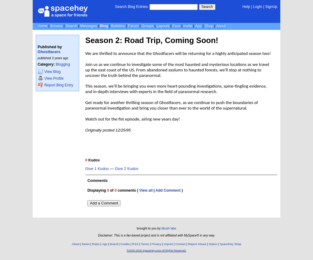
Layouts (162, 26)
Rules (96, 244)
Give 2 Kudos (126, 169)
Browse (56, 26)
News (86, 244)
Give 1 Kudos (97, 169)
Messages (88, 26)
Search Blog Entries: (132, 7)
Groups (147, 26)
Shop (208, 26)
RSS (135, 244)
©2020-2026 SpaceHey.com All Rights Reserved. (156, 250)
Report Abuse (197, 244)
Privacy (156, 244)
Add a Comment (104, 203)
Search (207, 7)
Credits (125, 244)
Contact (180, 244)
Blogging (63, 64)
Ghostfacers (49, 51)
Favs (176, 26)
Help (246, 7)
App (198, 26)
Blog (104, 26)
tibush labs (168, 228)
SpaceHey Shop (230, 244)
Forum (133, 26)
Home (42, 26)
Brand (114, 244)
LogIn (257, 7)
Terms (145, 244)
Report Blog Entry (55, 85)
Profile (51, 78)
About (221, 26)
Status (213, 244)
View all (146, 190)
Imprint (168, 244)
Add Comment (168, 190)
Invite (187, 26)
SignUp (271, 7)
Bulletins (118, 26)
